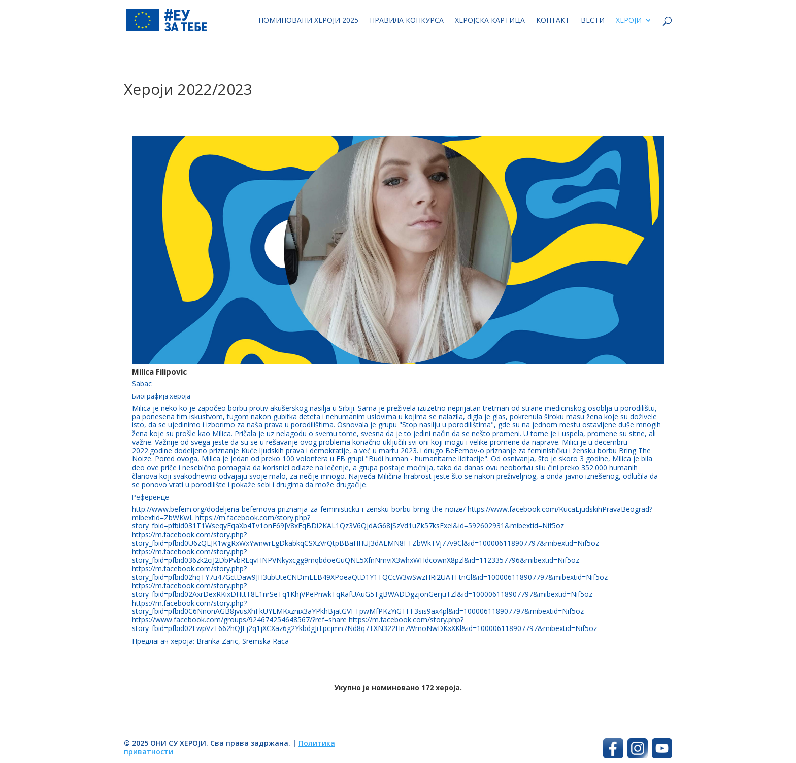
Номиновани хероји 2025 (308, 21)
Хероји (629, 21)
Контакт (553, 21)
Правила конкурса (407, 21)
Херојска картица (490, 21)
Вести (593, 21)
